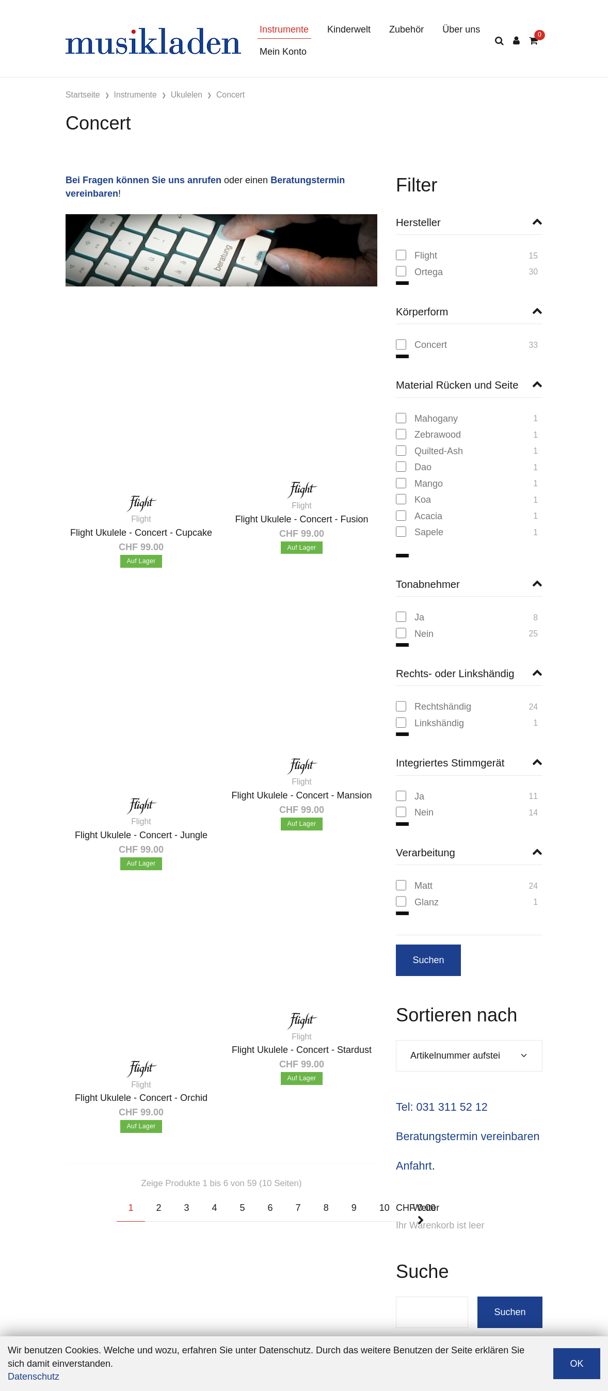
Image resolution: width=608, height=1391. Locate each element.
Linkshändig (439, 711)
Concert (430, 345)
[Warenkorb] (533, 41)
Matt (423, 874)
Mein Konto (283, 51)
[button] (469, 223)
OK (576, 1363)
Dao (422, 467)
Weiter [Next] (426, 1214)
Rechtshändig (442, 695)
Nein (424, 622)
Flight (425, 255)
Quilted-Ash (438, 451)
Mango (428, 483)
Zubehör (406, 29)
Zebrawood (437, 434)
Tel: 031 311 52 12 (442, 1095)
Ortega (428, 272)
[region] (469, 267)
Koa (422, 499)
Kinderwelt (349, 29)
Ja (419, 605)
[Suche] (499, 41)
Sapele (428, 532)
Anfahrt (414, 1153)
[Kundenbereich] (516, 41)
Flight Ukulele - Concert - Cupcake (141, 532)
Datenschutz (33, 1376)
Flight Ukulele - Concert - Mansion (301, 795)
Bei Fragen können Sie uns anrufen (143, 180)
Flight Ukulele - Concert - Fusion (301, 519)
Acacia (428, 516)
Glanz (426, 890)
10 (384, 1208)
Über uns (461, 29)
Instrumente (284, 29)
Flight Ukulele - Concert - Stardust (302, 1050)
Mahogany (436, 418)
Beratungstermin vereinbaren (467, 1124)
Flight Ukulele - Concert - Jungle (141, 835)
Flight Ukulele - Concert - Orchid (141, 1098)
